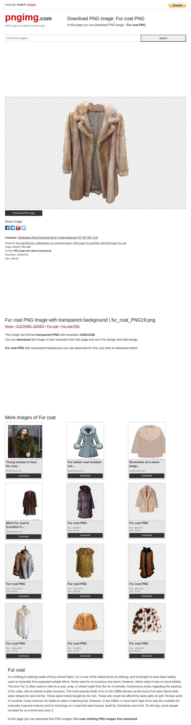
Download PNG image (24, 213)
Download (24, 475)
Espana (32, 4)
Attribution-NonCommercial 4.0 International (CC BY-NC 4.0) (58, 237)
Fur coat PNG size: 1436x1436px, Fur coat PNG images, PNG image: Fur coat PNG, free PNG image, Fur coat (71, 243)
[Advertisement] (95, 71)
